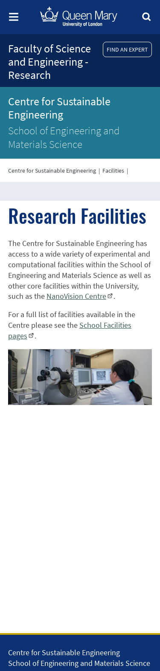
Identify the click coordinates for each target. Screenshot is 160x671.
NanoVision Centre (76, 296)
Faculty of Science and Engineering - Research (49, 61)
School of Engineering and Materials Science (64, 137)
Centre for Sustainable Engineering (59, 107)
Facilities (113, 170)
